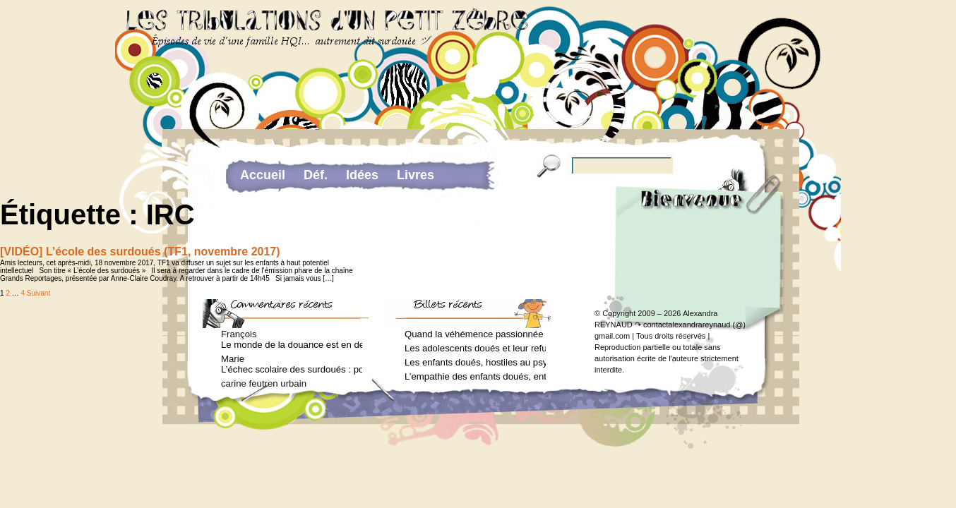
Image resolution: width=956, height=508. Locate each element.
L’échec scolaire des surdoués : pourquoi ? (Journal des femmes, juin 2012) (291, 369)
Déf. (316, 175)
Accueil (262, 175)
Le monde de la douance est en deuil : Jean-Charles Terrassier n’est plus (291, 344)
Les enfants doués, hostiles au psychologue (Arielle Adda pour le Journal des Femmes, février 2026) (475, 362)
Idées (362, 175)
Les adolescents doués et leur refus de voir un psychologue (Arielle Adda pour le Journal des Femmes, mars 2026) (475, 348)
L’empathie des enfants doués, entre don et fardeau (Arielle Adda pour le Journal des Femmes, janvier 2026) (475, 376)
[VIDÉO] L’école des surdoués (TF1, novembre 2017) (140, 252)
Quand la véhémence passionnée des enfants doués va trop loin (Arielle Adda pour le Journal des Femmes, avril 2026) (475, 334)
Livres (415, 175)
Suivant (38, 293)
